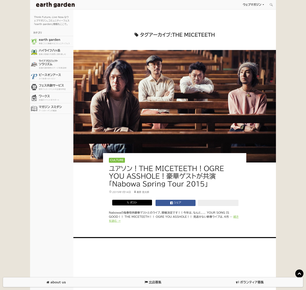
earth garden (55, 41)
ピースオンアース (55, 76)
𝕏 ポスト (132, 202)
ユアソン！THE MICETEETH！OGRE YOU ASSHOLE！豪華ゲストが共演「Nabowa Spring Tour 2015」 (166, 176)
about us (56, 282)
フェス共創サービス (55, 87)
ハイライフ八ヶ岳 (55, 52)
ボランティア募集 (250, 282)
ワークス (55, 98)
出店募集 (153, 282)
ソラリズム (55, 64)
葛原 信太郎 (143, 192)
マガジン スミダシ (55, 108)
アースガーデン (55, 4)
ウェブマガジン (252, 4)
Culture (117, 160)
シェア (175, 203)
